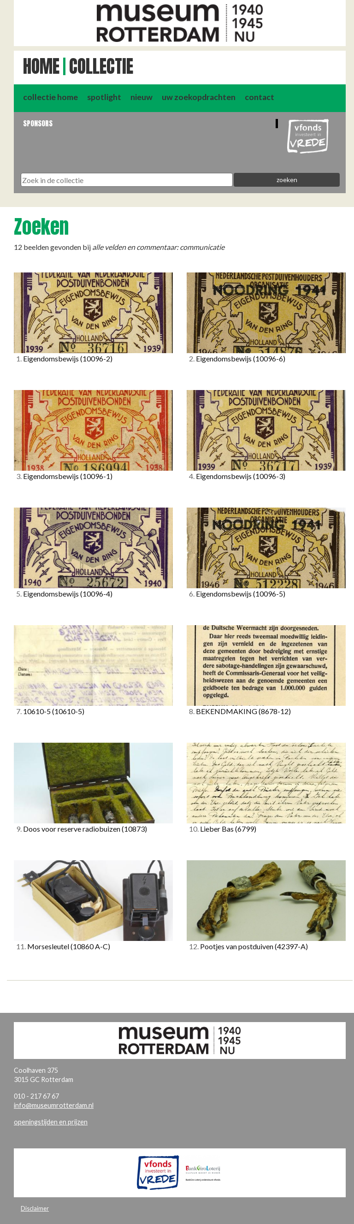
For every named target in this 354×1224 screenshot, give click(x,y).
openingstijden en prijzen (51, 1122)
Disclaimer (35, 1208)
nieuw (141, 97)
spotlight (104, 97)
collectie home (50, 97)
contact (259, 97)
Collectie (101, 66)
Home (41, 66)
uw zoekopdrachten (199, 97)
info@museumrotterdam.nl (54, 1105)
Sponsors (38, 123)
